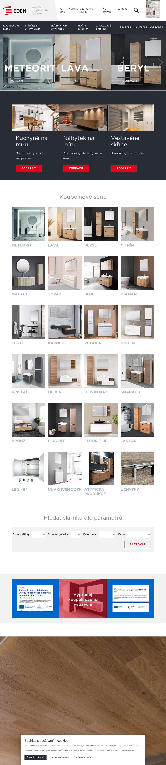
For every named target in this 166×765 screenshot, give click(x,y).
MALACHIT (22, 294)
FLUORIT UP (96, 441)
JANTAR (129, 441)
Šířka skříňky (21, 535)
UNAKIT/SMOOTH (66, 490)
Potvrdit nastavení (35, 757)
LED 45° (20, 490)
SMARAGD (131, 392)
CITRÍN (128, 245)
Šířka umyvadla (58, 535)
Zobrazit (17, 81)
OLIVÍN (55, 392)
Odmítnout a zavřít (82, 757)
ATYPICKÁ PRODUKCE (95, 492)
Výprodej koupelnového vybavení (82, 600)
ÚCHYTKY (130, 490)
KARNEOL (58, 343)
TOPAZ (55, 294)
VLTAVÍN (93, 343)
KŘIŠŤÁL (20, 392)
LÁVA (76, 68)
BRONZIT (21, 441)
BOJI (89, 294)
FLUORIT (57, 441)
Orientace (89, 535)
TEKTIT (19, 343)
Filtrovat (137, 545)
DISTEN (128, 343)
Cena (121, 535)
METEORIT (33, 68)
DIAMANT (130, 294)
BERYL (135, 68)
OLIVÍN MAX (96, 392)
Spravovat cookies (60, 757)
